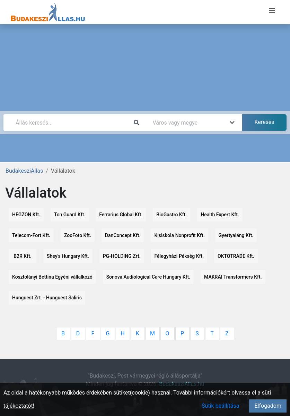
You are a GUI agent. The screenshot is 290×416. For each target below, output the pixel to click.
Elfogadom (267, 406)
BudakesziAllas (24, 171)
